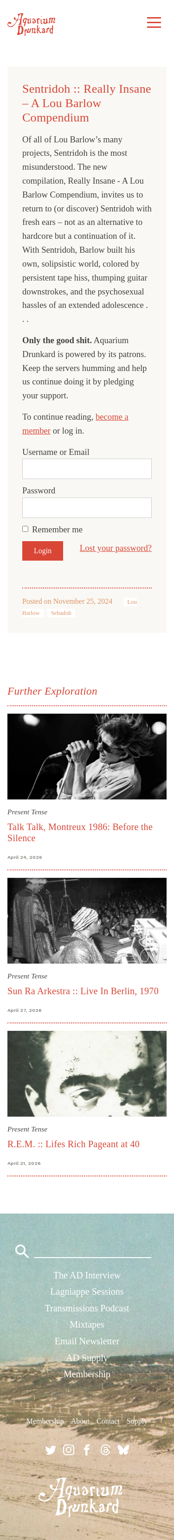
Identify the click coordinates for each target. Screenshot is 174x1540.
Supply (137, 1421)
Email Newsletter (87, 1341)
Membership (87, 1374)
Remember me (57, 529)
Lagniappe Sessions (86, 1291)
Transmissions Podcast (87, 1308)
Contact (108, 1421)
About (80, 1421)
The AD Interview (87, 1275)
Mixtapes (87, 1324)
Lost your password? (116, 548)
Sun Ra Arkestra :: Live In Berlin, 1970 (83, 991)
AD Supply (87, 1358)
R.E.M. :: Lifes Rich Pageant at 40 (73, 1144)
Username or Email (56, 452)
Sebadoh (61, 613)
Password (38, 490)
